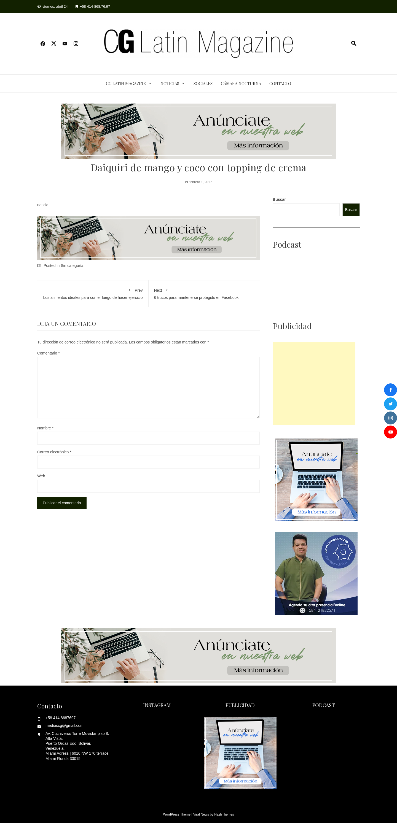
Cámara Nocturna (241, 83)
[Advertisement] (314, 383)
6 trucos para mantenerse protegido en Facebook (204, 293)
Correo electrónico (54, 452)
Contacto (280, 83)
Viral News (201, 814)
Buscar (279, 199)
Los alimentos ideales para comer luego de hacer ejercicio (93, 293)
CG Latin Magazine (126, 83)
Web (41, 476)
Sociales (203, 83)
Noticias (169, 83)
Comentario (48, 353)
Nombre (45, 428)
